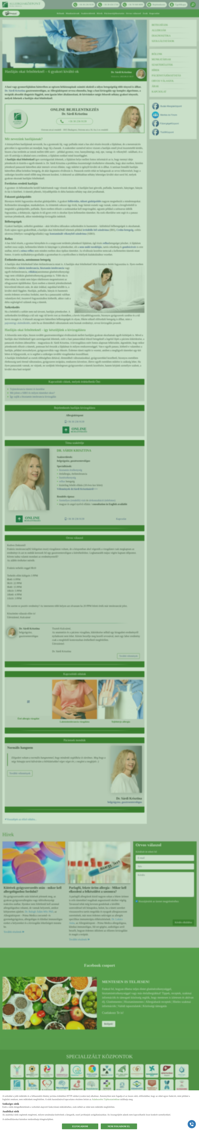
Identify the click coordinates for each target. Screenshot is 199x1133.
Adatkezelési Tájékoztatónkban (106, 1099)
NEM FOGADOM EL (119, 1126)
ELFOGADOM (80, 1126)
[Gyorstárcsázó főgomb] (192, 1124)
